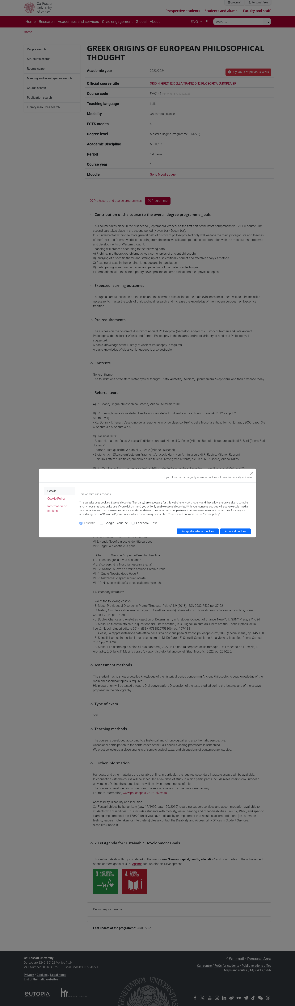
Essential (90, 523)
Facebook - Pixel (147, 523)
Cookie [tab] (52, 491)
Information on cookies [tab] (57, 508)
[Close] (252, 473)
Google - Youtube (116, 523)
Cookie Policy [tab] (56, 498)
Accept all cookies (235, 531)
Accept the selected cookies (197, 531)
